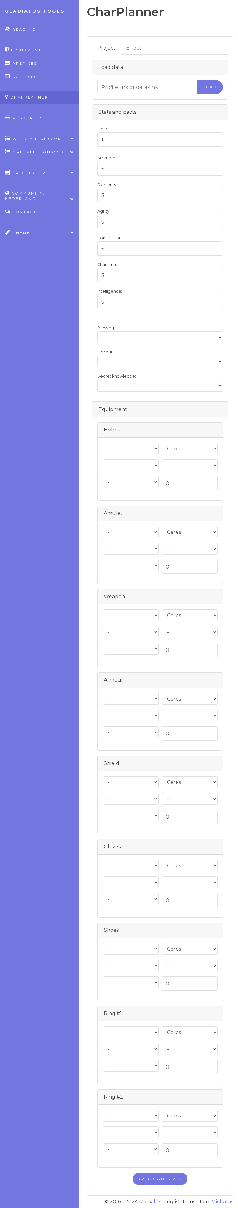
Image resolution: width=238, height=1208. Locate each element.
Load (210, 87)
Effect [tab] (133, 48)
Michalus (150, 1202)
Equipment (23, 49)
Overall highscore (39, 151)
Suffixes (21, 76)
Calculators (39, 172)
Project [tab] (106, 48)
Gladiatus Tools (34, 11)
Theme (39, 232)
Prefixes (21, 63)
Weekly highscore (39, 138)
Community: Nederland (39, 195)
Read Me (20, 29)
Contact (21, 211)
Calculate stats (160, 1178)
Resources (24, 117)
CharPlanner (27, 97)
